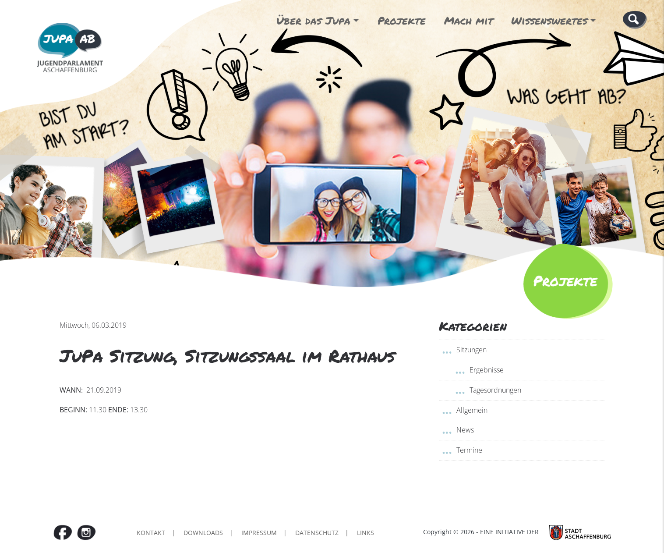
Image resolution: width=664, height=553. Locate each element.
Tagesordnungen (495, 390)
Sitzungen (471, 349)
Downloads (203, 532)
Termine (469, 450)
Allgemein (471, 410)
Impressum (259, 532)
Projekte (402, 20)
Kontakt (151, 532)
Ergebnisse (487, 370)
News (465, 430)
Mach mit (468, 20)
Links (365, 532)
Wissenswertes (549, 20)
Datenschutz (317, 532)
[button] (635, 19)
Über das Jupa (313, 20)
